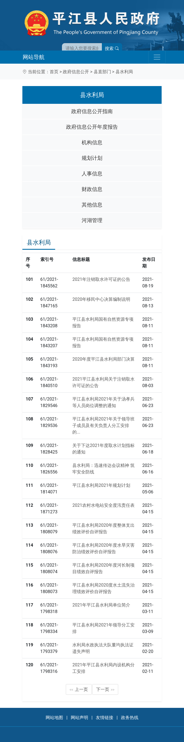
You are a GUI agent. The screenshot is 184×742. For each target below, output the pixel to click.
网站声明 (79, 717)
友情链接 (104, 717)
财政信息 (92, 189)
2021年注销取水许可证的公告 (101, 279)
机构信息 (92, 142)
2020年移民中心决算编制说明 (101, 299)
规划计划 (92, 158)
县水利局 (124, 71)
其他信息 (92, 205)
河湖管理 (92, 220)
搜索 (112, 48)
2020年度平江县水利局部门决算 (103, 359)
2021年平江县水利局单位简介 (101, 605)
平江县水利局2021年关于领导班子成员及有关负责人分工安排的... (103, 425)
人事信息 (92, 173)
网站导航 (33, 57)
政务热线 (129, 717)
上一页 (79, 689)
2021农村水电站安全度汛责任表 (103, 505)
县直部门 (102, 71)
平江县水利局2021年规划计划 (101, 485)
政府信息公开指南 (92, 111)
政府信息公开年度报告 (92, 127)
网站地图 (54, 717)
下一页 (105, 689)
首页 (54, 71)
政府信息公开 (76, 71)
